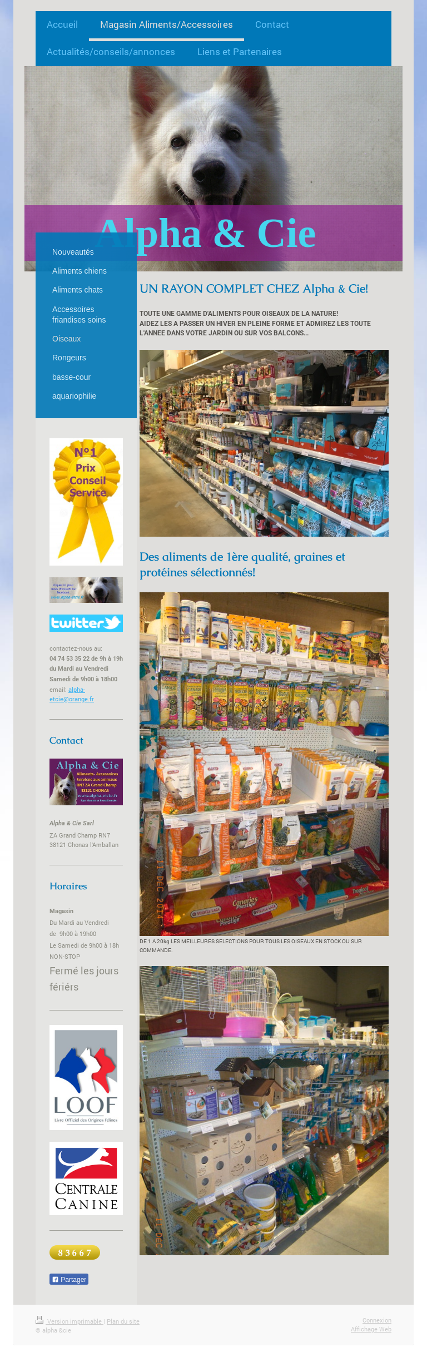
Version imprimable (69, 1321)
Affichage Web (371, 1329)
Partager (69, 1280)
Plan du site (123, 1321)
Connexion (377, 1320)
